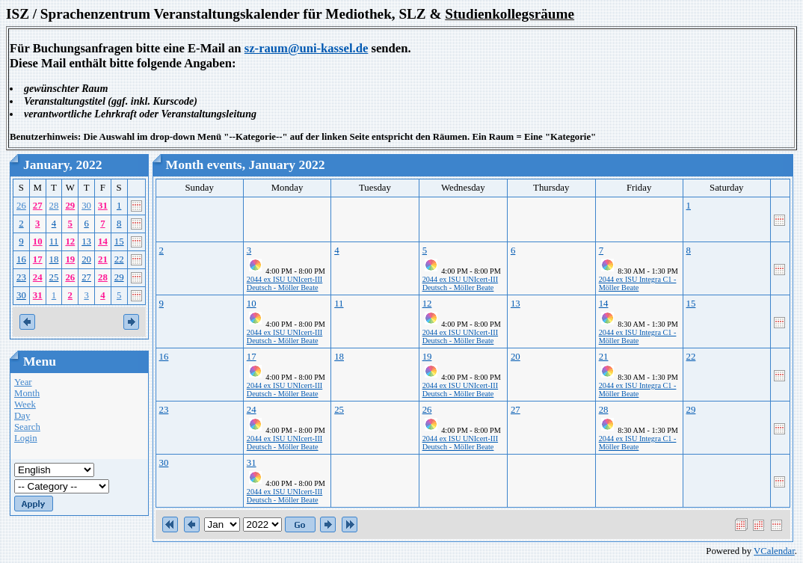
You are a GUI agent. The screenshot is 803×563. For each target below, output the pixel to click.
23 (21, 277)
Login (25, 438)
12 (70, 241)
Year (23, 382)
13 (86, 241)
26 (21, 205)
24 (38, 277)
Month (27, 393)
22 (119, 259)
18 (54, 259)
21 (103, 259)
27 (38, 205)
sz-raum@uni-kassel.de (306, 48)
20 (86, 259)
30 (86, 205)
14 (103, 241)
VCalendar (774, 551)
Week (25, 404)
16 (21, 259)
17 (38, 259)
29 (70, 205)
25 (54, 277)
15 (119, 241)
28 (54, 205)
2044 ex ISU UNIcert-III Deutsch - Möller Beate (284, 283)
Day (22, 415)
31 (103, 205)
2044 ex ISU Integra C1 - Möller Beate (638, 283)
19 (70, 259)
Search (27, 427)
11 (53, 241)
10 (38, 241)
